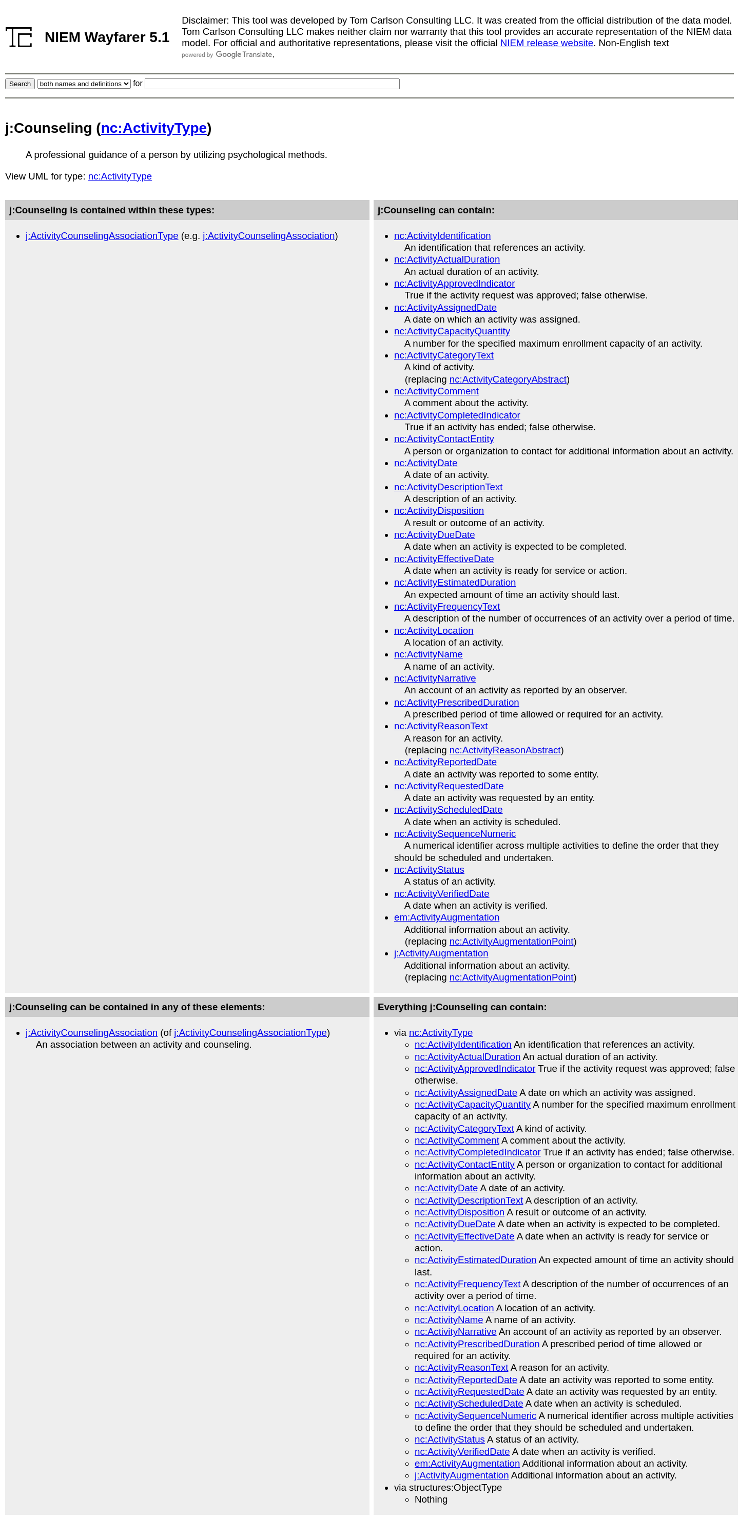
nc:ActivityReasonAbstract (505, 750)
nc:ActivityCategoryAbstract (508, 379)
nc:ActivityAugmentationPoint (512, 941)
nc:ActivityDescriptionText (448, 487)
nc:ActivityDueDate (434, 534)
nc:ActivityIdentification (442, 235)
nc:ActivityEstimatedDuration (455, 582)
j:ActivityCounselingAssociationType (102, 235)
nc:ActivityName (428, 654)
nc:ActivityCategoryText (444, 355)
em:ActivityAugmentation (446, 917)
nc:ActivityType (154, 128)
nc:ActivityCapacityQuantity (452, 331)
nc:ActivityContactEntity (444, 438)
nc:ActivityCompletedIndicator (457, 415)
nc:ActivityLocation (434, 630)
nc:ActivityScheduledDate (448, 809)
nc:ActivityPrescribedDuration (456, 702)
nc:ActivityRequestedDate (449, 786)
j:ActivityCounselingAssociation (269, 235)
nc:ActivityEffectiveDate (444, 558)
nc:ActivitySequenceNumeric (455, 833)
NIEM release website (546, 42)
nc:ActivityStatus (429, 869)
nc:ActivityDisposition (439, 510)
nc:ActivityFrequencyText (447, 606)
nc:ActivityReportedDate (445, 761)
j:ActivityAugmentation (441, 953)
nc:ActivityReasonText (441, 726)
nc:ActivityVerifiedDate (442, 893)
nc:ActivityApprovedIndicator (454, 283)
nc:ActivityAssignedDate (445, 307)
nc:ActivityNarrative (435, 678)
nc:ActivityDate (425, 462)
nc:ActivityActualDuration (447, 259)
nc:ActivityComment (436, 391)
